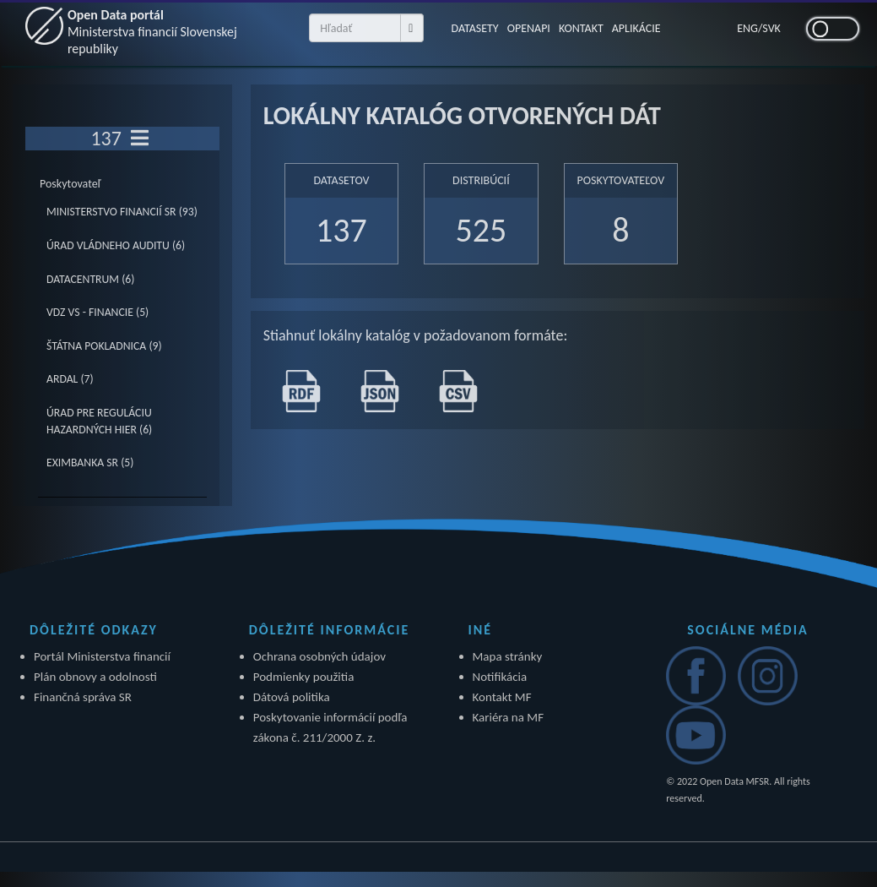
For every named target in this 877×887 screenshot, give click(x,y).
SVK (771, 28)
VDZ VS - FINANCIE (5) (97, 312)
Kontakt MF (502, 697)
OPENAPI (528, 28)
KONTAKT (581, 28)
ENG (747, 28)
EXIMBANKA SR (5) (89, 462)
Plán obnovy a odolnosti (95, 676)
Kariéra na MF (508, 717)
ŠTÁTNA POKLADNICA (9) (104, 346)
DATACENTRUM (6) (90, 279)
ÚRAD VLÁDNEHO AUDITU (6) (115, 245)
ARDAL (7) (70, 379)
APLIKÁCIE (636, 28)
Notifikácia (500, 676)
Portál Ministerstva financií (102, 656)
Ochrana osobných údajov (319, 656)
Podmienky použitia (304, 676)
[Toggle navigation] (140, 138)
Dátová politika (291, 697)
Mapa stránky (508, 656)
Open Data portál (153, 32)
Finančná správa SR (83, 697)
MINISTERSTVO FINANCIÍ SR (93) (122, 211)
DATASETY (474, 28)
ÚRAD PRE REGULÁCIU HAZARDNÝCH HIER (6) (99, 421)
